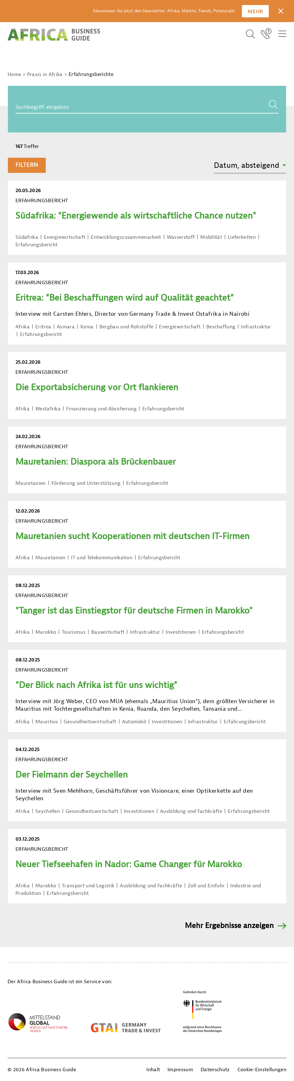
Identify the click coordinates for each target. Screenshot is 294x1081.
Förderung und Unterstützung (86, 483)
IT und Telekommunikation (101, 558)
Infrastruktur (256, 327)
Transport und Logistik (88, 886)
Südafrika (26, 237)
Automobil (134, 722)
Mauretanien (30, 483)
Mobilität (211, 237)
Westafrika (48, 409)
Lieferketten (242, 237)
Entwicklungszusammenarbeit (126, 237)
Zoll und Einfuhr (206, 886)
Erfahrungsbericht (36, 245)
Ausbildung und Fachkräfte (191, 811)
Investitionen (181, 632)
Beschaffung (221, 327)
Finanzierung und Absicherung (101, 409)
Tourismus (73, 632)
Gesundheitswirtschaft (90, 722)
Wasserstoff (181, 237)
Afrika (22, 327)
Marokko (45, 632)
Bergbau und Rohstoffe (126, 327)
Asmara (66, 327)
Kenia (87, 327)
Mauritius (46, 722)
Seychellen (47, 811)
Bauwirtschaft (107, 632)
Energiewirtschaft (64, 237)
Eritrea (43, 327)
